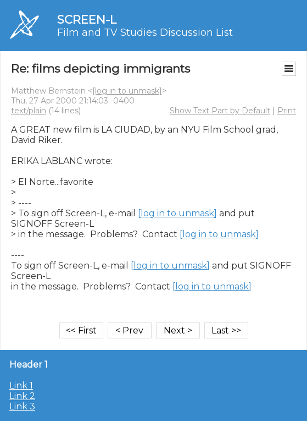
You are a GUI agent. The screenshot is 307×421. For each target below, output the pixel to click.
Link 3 (22, 406)
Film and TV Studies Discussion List (145, 32)
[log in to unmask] (127, 91)
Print (286, 111)
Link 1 (21, 385)
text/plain (28, 111)
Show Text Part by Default (220, 111)
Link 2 (22, 396)
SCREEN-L (86, 19)
